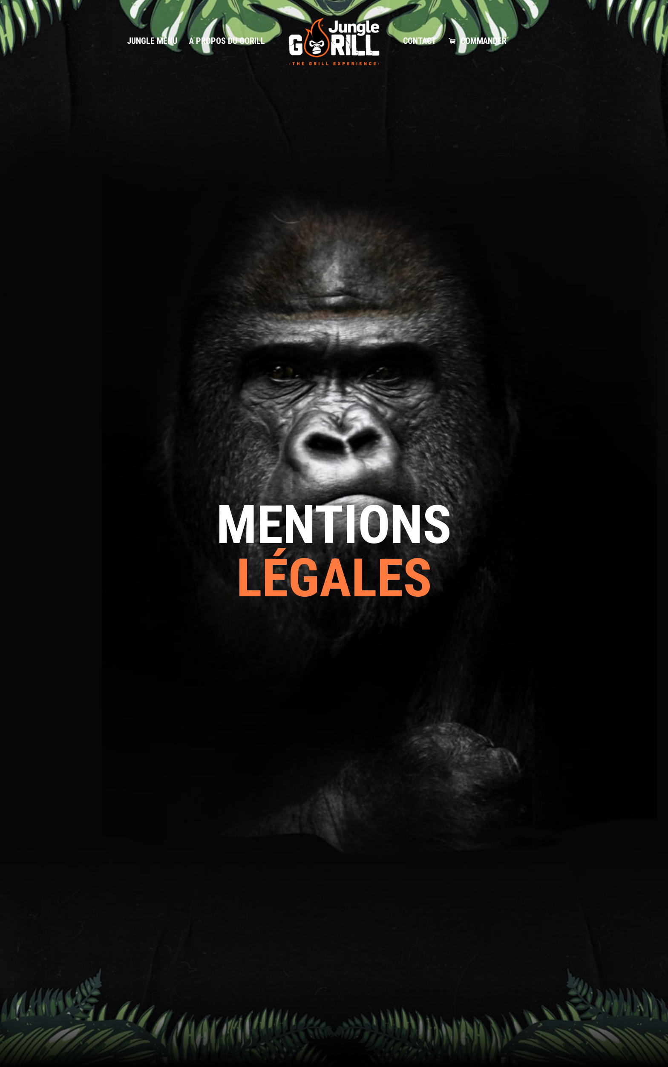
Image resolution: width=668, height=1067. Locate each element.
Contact (419, 41)
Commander (484, 41)
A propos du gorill (227, 41)
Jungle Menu (152, 41)
